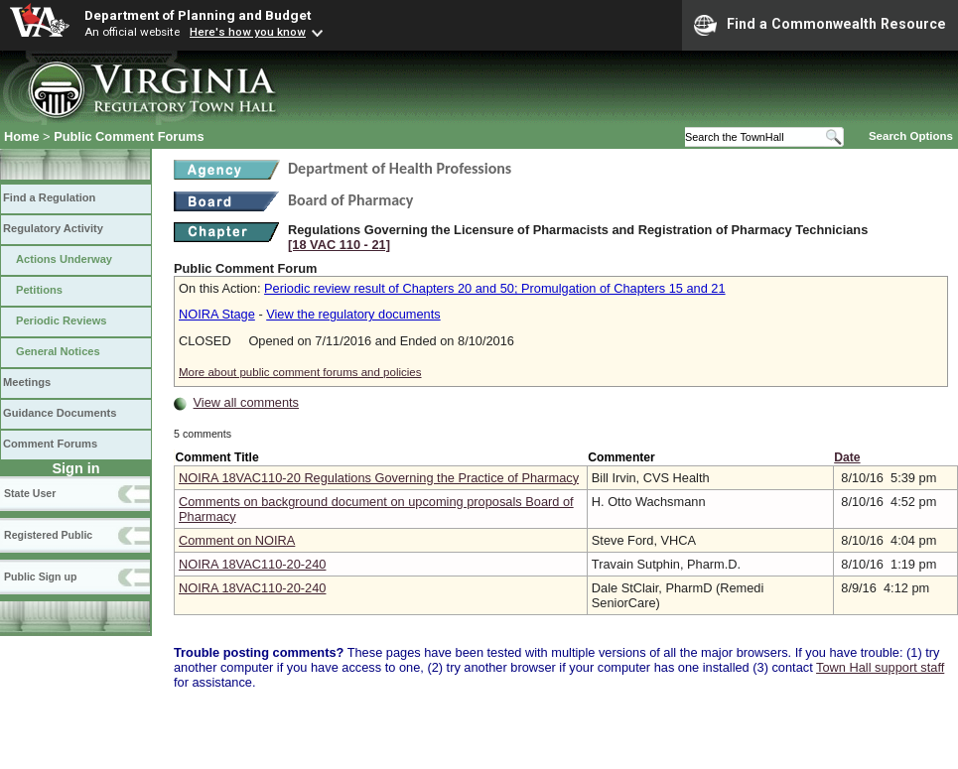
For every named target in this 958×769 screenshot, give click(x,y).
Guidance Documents (59, 413)
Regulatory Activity (53, 228)
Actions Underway (64, 259)
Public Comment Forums (129, 136)
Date (847, 457)
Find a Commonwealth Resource (820, 25)
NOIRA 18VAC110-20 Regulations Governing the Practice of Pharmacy (379, 477)
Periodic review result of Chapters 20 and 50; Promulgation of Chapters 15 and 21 (495, 288)
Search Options (911, 136)
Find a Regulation (49, 197)
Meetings (27, 382)
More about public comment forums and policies (300, 372)
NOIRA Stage (217, 314)
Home (22, 136)
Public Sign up (40, 576)
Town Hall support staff (880, 667)
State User (30, 493)
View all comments (246, 402)
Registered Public (48, 535)
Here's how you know (248, 32)
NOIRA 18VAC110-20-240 (252, 564)
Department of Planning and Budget (197, 15)
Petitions (39, 290)
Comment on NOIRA (237, 540)
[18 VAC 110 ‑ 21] (339, 244)
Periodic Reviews (61, 320)
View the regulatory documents (353, 314)
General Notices (58, 351)
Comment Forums (50, 443)
